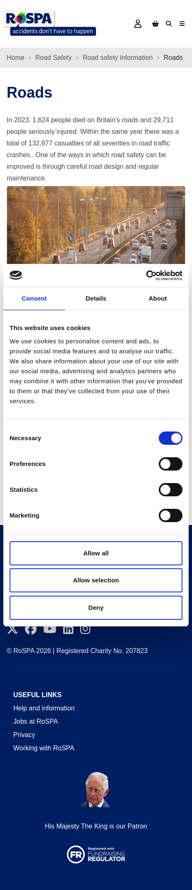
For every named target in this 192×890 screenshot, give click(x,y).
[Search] (168, 23)
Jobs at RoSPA (35, 721)
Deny (95, 607)
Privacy (24, 734)
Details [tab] (96, 298)
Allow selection (96, 580)
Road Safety (53, 57)
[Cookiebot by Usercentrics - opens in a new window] (146, 275)
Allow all (96, 553)
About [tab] (158, 298)
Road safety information (118, 57)
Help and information (44, 708)
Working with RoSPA (43, 748)
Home (16, 57)
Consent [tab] (34, 298)
